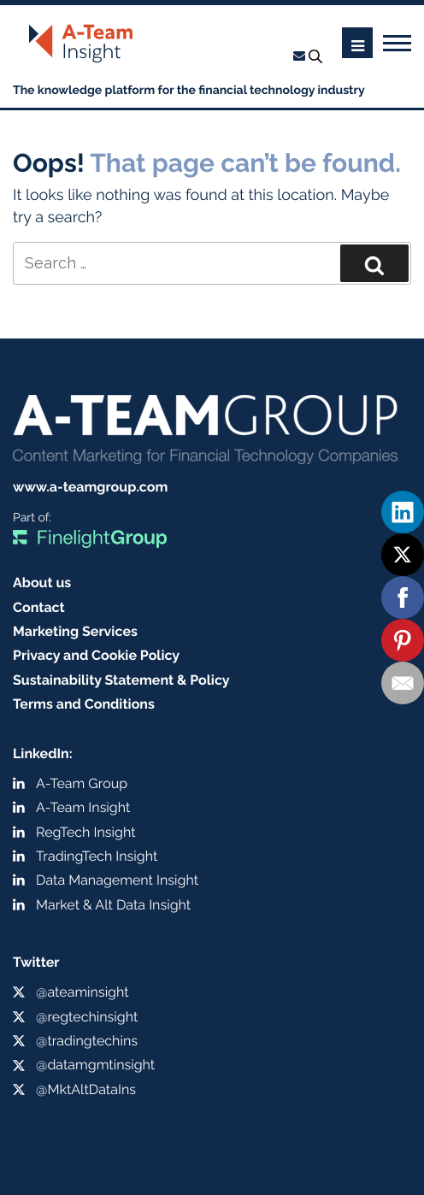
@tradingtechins (87, 1041)
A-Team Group (81, 783)
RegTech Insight (86, 832)
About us (42, 582)
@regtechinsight (87, 1017)
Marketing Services (75, 631)
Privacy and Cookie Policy (96, 655)
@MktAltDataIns (86, 1089)
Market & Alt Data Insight (113, 905)
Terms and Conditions (84, 704)
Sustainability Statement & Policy (121, 680)
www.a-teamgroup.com (90, 487)
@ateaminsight (82, 992)
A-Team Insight (83, 807)
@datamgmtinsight (95, 1065)
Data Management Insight (117, 880)
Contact (39, 607)
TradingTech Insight (96, 856)
